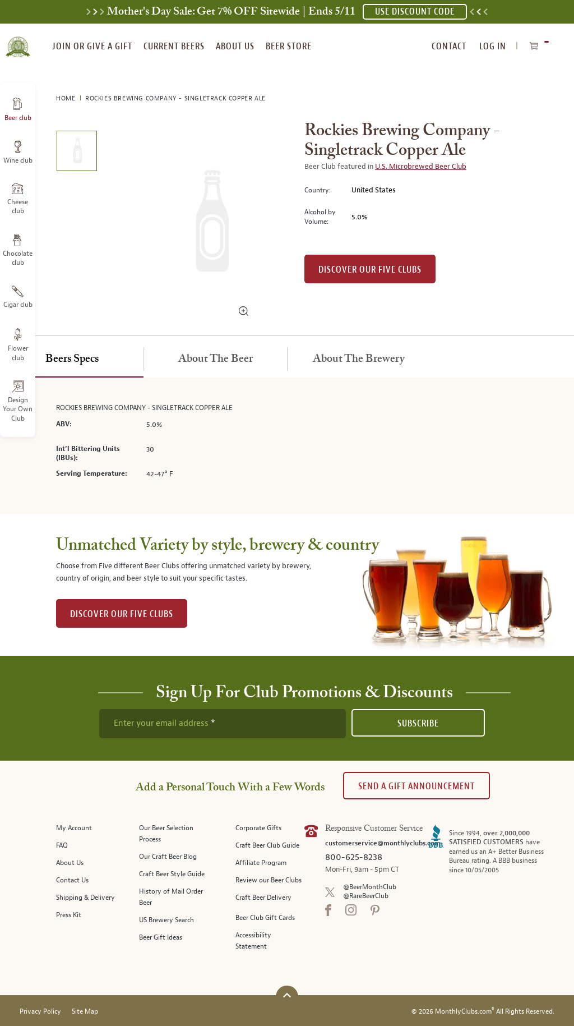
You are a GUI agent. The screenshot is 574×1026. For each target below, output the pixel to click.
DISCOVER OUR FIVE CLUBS (121, 614)
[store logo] (17, 40)
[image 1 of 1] (76, 153)
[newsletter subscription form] (222, 723)
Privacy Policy (40, 1011)
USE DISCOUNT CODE (415, 11)
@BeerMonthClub (369, 887)
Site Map (85, 1011)
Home (66, 98)
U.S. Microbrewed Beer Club (420, 166)
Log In (492, 46)
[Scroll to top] (287, 995)
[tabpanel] (287, 446)
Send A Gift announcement (416, 786)
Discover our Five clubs (370, 269)
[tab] (72, 360)
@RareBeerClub (365, 896)
